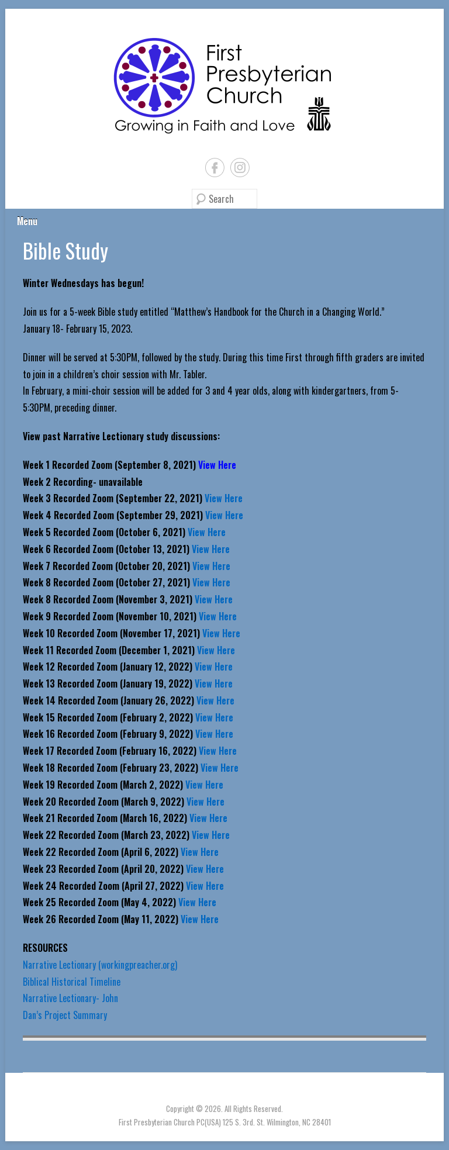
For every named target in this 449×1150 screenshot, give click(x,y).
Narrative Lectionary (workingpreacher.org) (100, 965)
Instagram (240, 167)
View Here (224, 498)
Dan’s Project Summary (65, 1015)
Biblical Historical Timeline (71, 982)
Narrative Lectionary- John (70, 998)
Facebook (214, 167)
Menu (27, 221)
